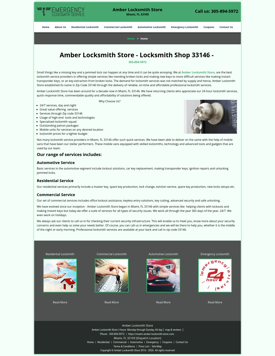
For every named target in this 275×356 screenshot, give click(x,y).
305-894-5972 (224, 11)
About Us (60, 27)
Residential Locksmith (85, 27)
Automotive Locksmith (152, 27)
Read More (60, 302)
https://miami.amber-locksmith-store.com (151, 334)
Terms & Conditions (124, 346)
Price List (144, 346)
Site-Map (157, 346)
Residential (103, 342)
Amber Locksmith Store (198, 72)
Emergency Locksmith (184, 27)
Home (45, 27)
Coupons (209, 27)
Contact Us (226, 27)
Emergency (152, 342)
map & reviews (173, 329)
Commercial (120, 342)
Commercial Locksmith (118, 27)
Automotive (136, 342)
